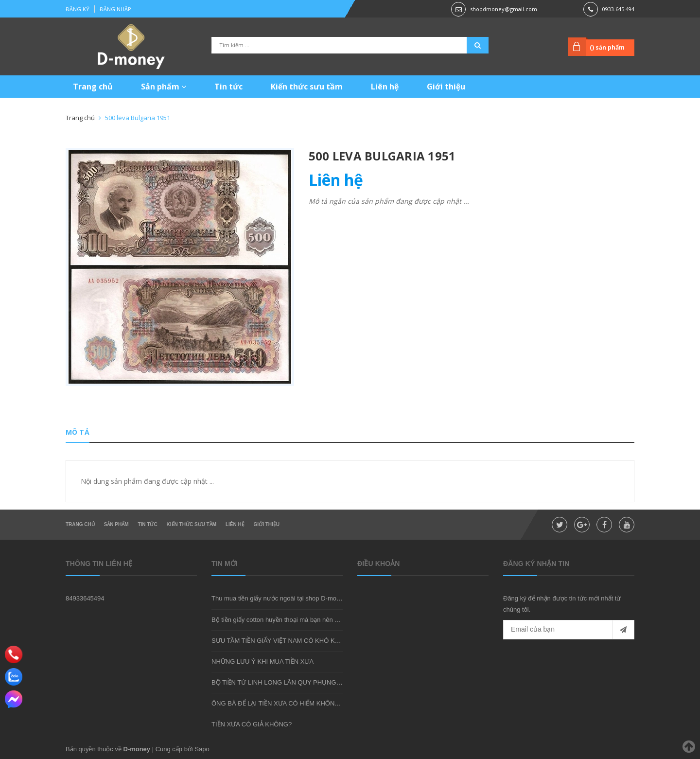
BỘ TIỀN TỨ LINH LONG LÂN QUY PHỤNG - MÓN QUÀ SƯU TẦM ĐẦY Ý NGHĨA (327, 682)
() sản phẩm (607, 47)
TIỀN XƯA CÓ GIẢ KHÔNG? (251, 724)
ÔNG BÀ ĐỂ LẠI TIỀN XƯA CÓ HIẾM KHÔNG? (277, 703)
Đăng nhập (115, 9)
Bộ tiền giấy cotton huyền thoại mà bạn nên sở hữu (283, 619)
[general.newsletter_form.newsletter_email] (568, 629)
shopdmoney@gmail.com (503, 9)
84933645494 (85, 598)
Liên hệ (385, 86)
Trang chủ (93, 86)
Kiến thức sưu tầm (307, 86)
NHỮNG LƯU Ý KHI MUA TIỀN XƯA (262, 661)
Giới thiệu (446, 86)
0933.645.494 (618, 9)
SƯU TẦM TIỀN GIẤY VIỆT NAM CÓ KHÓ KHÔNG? (284, 640)
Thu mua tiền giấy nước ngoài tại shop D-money (279, 598)
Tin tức (228, 86)
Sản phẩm (163, 86)
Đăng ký (77, 9)
